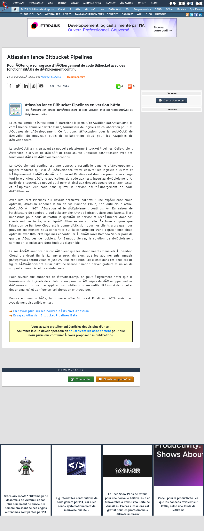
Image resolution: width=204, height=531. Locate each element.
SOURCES (112, 14)
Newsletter (92, 3)
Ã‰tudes (126, 3)
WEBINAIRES (52, 14)
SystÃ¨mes (196, 9)
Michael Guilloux (51, 77)
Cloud (61, 9)
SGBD (158, 9)
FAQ (51, 3)
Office (169, 9)
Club (154, 3)
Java (102, 9)
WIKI (139, 14)
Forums (19, 3)
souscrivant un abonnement (90, 331)
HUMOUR (160, 14)
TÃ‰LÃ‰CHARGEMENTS (89, 14)
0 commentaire (76, 77)
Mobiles (181, 9)
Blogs (62, 3)
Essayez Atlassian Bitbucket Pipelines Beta (45, 316)
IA (70, 9)
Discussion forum (172, 100)
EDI (127, 9)
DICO (149, 14)
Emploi (110, 3)
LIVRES (67, 14)
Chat (75, 3)
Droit (142, 3)
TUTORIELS (26, 14)
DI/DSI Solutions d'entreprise (37, 9)
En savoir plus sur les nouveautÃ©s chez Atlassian (51, 311)
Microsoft (90, 9)
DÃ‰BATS (127, 14)
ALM (77, 9)
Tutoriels (36, 3)
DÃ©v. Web (114, 9)
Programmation (142, 9)
